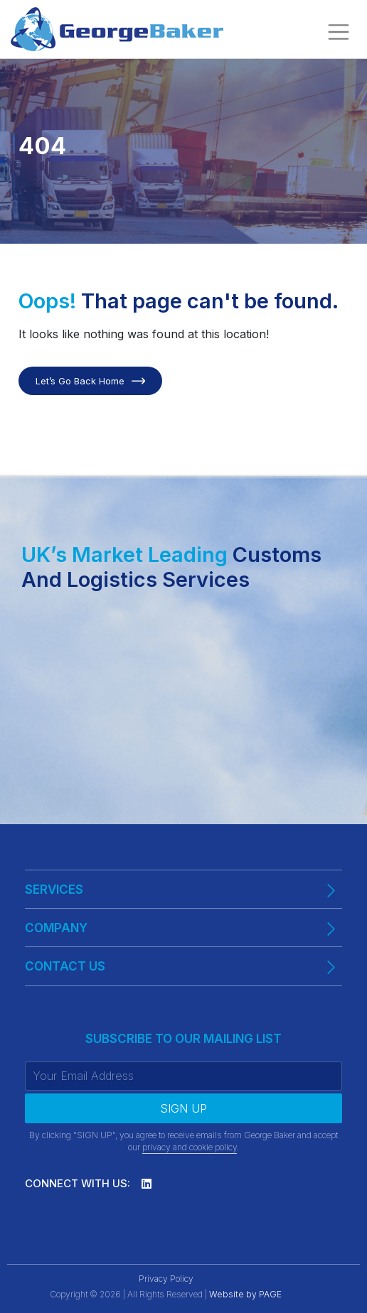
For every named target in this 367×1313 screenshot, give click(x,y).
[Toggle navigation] (338, 32)
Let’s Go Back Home (80, 381)
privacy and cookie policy (189, 1147)
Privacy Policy (166, 1278)
